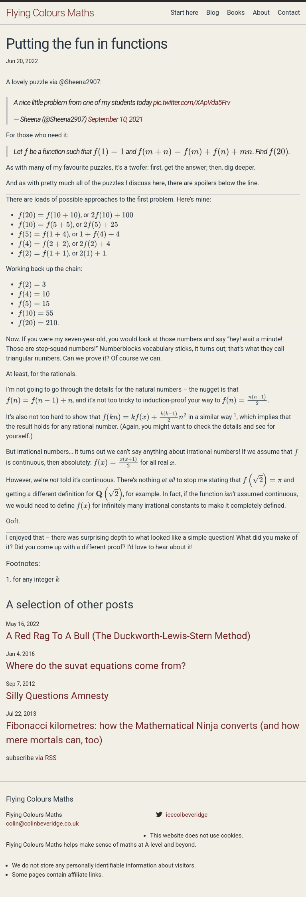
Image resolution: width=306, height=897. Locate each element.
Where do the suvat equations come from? (96, 665)
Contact (289, 12)
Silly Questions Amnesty (57, 695)
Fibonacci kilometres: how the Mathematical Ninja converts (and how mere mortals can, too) (153, 733)
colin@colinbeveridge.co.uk (42, 823)
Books (236, 12)
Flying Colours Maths (50, 13)
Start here (184, 12)
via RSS (45, 758)
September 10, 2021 (115, 119)
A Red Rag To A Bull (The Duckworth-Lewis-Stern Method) (128, 636)
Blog (212, 12)
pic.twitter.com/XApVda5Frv (191, 102)
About (261, 12)
